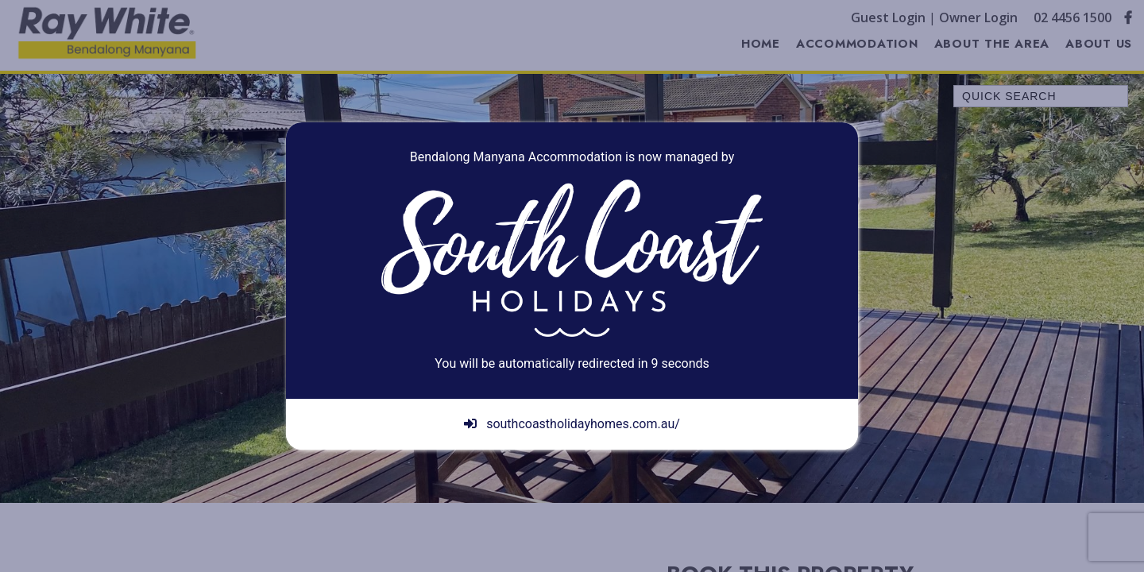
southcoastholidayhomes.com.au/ (572, 423)
